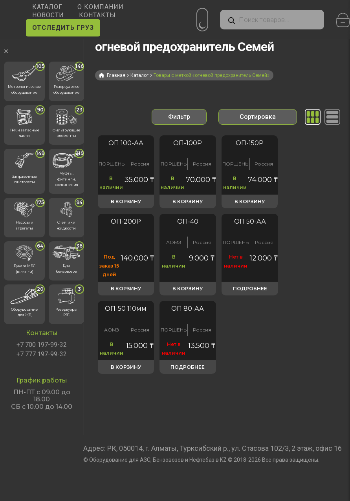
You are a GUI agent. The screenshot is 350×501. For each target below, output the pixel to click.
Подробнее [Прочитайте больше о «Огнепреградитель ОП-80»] (187, 367)
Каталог (139, 75)
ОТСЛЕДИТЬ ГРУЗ (63, 27)
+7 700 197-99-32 (41, 344)
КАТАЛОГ (47, 7)
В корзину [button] (126, 201)
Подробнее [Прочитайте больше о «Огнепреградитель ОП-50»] (250, 288)
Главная (116, 75)
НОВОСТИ (48, 15)
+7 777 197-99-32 (41, 354)
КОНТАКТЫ (97, 15)
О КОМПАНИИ (100, 7)
